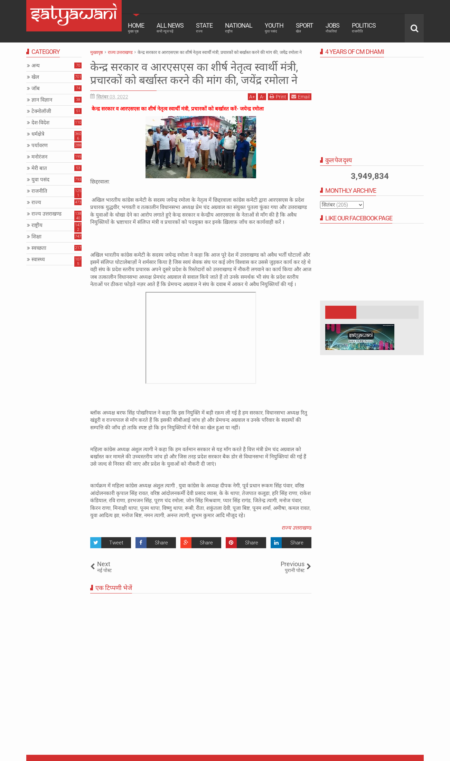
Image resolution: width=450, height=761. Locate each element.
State (204, 28)
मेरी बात (39, 168)
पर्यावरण (39, 145)
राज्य (36, 202)
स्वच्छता (38, 248)
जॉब (35, 88)
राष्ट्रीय (37, 225)
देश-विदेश (40, 123)
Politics (364, 28)
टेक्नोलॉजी (41, 111)
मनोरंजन (39, 157)
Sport (304, 28)
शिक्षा (36, 237)
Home (136, 28)
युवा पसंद (40, 180)
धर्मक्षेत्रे (37, 134)
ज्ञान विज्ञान (41, 100)
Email (300, 96)
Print (278, 96)
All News (170, 28)
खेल (35, 77)
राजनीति (39, 191)
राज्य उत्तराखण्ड (296, 528)
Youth (274, 28)
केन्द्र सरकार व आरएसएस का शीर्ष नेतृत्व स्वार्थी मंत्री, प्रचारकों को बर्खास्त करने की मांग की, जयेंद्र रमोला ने (194, 73)
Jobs (332, 28)
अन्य (35, 66)
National (238, 28)
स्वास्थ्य (38, 259)
